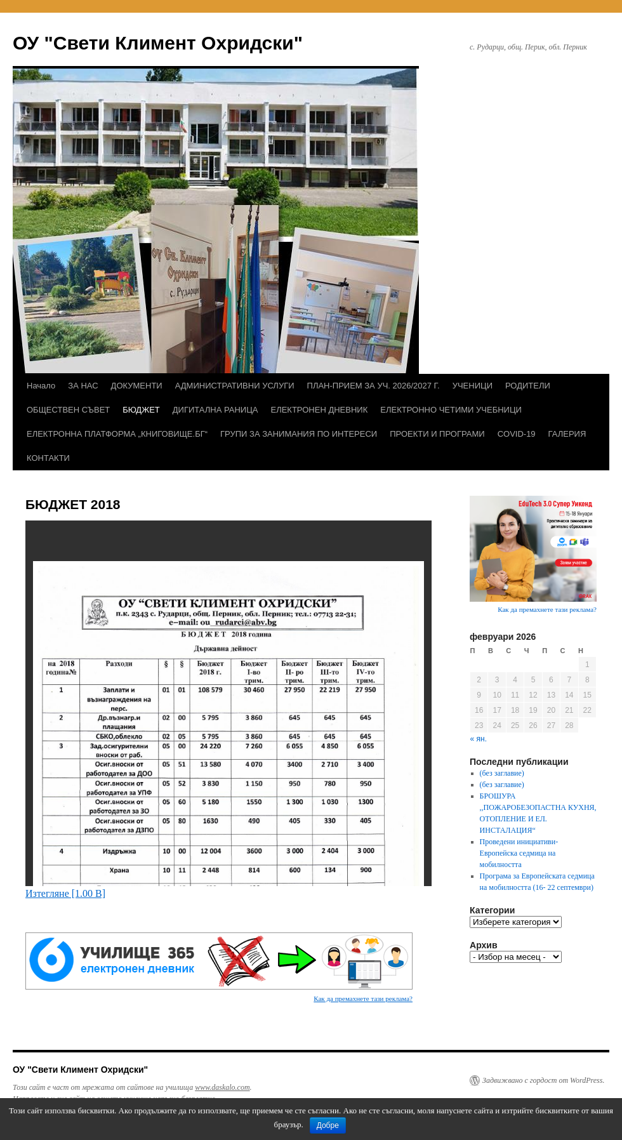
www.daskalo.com (222, 1087)
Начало (41, 385)
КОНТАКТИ (48, 458)
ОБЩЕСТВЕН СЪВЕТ (68, 409)
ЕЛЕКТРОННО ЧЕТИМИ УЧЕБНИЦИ (451, 409)
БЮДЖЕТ (141, 409)
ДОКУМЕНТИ (136, 385)
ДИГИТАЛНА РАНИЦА (215, 409)
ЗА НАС (83, 385)
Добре (328, 1125)
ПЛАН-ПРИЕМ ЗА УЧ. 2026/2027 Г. (373, 385)
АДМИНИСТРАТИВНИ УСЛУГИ (234, 385)
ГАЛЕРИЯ (567, 434)
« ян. (478, 738)
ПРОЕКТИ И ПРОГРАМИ (437, 434)
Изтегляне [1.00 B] (65, 893)
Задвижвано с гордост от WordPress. (543, 1080)
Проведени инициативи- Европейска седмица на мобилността (519, 853)
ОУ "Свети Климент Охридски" (158, 42)
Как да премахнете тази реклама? (363, 998)
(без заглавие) (502, 773)
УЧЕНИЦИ (473, 385)
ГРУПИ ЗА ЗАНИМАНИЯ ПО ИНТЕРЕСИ (298, 434)
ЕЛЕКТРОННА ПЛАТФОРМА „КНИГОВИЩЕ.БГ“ (117, 434)
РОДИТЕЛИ (527, 385)
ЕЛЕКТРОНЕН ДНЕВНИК (318, 409)
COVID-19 (517, 434)
